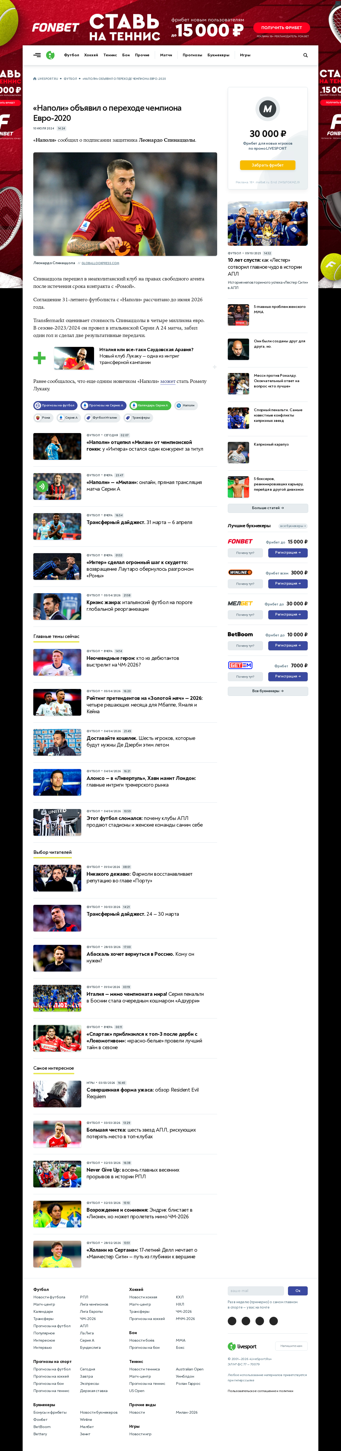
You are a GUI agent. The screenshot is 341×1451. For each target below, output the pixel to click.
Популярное (44, 1333)
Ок (298, 1291)
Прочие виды (142, 1405)
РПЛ (84, 1297)
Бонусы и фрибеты (50, 1412)
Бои (126, 55)
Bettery (40, 1434)
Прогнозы (192, 55)
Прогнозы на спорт (52, 1361)
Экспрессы (89, 1383)
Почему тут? (245, 553)
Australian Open (190, 1369)
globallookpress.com (100, 263)
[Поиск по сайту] (308, 55)
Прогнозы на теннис (51, 1390)
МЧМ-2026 (185, 1318)
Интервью (42, 1347)
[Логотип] (50, 55)
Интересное (44, 1340)
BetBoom (42, 1426)
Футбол (71, 55)
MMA (180, 1340)
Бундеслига (90, 1347)
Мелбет (87, 1426)
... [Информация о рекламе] (338, 3)
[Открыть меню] (38, 55)
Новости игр (140, 1434)
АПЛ (84, 1326)
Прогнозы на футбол (51, 1326)
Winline (86, 1419)
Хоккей (91, 55)
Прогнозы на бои (48, 1383)
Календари (43, 1311)
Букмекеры (218, 55)
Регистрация (288, 553)
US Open (136, 1390)
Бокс (180, 1347)
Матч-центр (44, 1304)
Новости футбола (49, 1297)
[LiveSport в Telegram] (232, 1321)
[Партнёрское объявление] (268, 138)
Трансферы (43, 1318)
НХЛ (180, 1304)
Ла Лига (87, 1333)
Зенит (85, 1434)
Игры (245, 55)
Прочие (142, 55)
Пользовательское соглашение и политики (260, 1391)
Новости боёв (142, 1340)
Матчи (166, 55)
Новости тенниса (144, 1369)
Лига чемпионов (94, 1304)
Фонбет (40, 1419)
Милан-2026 (187, 1412)
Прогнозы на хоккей (51, 1376)
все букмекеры (293, 526)
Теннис (110, 55)
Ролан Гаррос (188, 1383)
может (168, 381)
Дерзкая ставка (94, 1390)
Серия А (87, 1340)
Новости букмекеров (98, 1412)
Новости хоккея (143, 1297)
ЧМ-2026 (88, 1318)
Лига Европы (91, 1311)
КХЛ (179, 1297)
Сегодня (87, 1369)
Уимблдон (185, 1376)
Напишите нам (291, 1346)
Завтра (86, 1376)
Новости (137, 1412)
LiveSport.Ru (48, 79)
